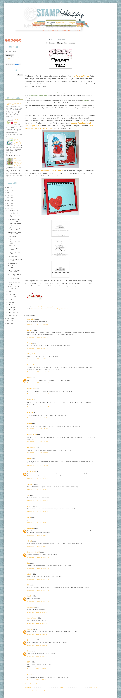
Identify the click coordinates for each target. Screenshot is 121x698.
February (12, 312)
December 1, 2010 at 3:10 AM (37, 634)
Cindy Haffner (32, 354)
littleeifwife (31, 471)
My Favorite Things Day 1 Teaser (14, 233)
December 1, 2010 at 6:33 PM (37, 656)
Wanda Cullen (32, 365)
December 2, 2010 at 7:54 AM (37, 680)
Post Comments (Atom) (40, 691)
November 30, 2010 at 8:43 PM (37, 535)
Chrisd (29, 541)
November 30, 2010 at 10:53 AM (38, 372)
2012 (9, 203)
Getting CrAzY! (13, 236)
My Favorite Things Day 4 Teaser (14, 220)
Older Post (93, 688)
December (12, 210)
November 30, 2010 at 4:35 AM (37, 324)
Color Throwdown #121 (14, 216)
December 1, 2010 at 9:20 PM (37, 669)
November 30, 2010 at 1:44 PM (37, 429)
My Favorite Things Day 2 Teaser (14, 228)
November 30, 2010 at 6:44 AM (37, 348)
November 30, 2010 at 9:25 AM (37, 359)
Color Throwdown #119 (14, 253)
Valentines (64, 308)
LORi (28, 662)
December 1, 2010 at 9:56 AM (37, 645)
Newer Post (27, 688)
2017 (9, 190)
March (11, 310)
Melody (29, 506)
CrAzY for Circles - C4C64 (14, 249)
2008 (9, 321)
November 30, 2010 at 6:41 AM (37, 337)
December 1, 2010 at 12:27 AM (37, 612)
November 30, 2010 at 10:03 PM (38, 557)
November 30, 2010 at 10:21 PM (38, 568)
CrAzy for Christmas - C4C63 (15, 260)
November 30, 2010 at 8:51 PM (37, 546)
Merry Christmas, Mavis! (13, 279)
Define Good (12, 245)
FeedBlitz (8, 59)
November (12, 213)
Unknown (30, 528)
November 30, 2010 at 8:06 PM (37, 522)
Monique (30, 412)
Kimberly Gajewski (33, 552)
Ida (28, 585)
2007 (9, 323)
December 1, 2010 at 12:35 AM (37, 623)
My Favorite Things (55, 308)
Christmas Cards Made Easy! (13, 287)
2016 (9, 192)
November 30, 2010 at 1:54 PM (37, 441)
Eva (28, 563)
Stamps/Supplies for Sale (71, 31)
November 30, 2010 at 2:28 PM (37, 452)
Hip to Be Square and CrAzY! (14, 271)
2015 (9, 195)
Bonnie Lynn (31, 447)
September (13, 294)
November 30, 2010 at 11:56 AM (38, 394)
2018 (9, 187)
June (10, 302)
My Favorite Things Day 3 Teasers (14, 224)
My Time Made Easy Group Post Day (15, 275)
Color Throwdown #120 (14, 242)
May (10, 305)
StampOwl (31, 319)
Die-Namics (44, 308)
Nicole (29, 458)
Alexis (29, 574)
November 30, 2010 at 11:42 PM (38, 590)
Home (43, 31)
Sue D (29, 596)
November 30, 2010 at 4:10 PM (37, 489)
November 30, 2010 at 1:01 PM (37, 418)
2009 (9, 318)
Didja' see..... (12, 239)
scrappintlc (31, 607)
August (11, 297)
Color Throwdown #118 (14, 266)
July (10, 299)
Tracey (29, 343)
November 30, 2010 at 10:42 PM (38, 579)
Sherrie (29, 378)
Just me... (30, 484)
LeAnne (29, 330)
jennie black (31, 640)
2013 (9, 200)
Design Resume (53, 31)
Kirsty (29, 651)
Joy (28, 495)
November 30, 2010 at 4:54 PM (37, 500)
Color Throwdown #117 (14, 283)
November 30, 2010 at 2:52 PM (37, 465)
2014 (9, 198)
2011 (9, 205)
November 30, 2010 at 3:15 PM (37, 478)
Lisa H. (29, 675)
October (12, 292)
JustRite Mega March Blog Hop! (14, 104)
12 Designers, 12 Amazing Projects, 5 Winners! (18, 162)
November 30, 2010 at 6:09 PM (37, 511)
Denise (29, 423)
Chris (29, 517)
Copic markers (35, 308)
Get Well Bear (12, 256)
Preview (7, 57)
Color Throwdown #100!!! (18, 121)
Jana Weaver (31, 618)
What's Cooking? (14, 263)
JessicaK (30, 629)
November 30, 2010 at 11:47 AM (38, 383)
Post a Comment (31, 684)
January (11, 315)
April (10, 307)
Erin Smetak (31, 389)
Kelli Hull (30, 400)
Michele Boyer (32, 435)
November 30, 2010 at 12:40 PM (38, 407)
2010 (9, 208)
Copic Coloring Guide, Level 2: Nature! (18, 141)
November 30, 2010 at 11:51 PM (38, 601)
